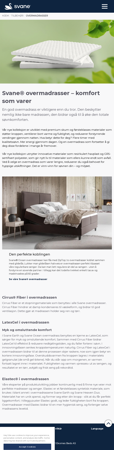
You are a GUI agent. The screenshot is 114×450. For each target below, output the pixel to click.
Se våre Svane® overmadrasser (28, 279)
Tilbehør (17, 15)
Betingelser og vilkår (49, 428)
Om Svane (10, 428)
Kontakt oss (26, 428)
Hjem (5, 15)
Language (97, 428)
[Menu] (105, 6)
